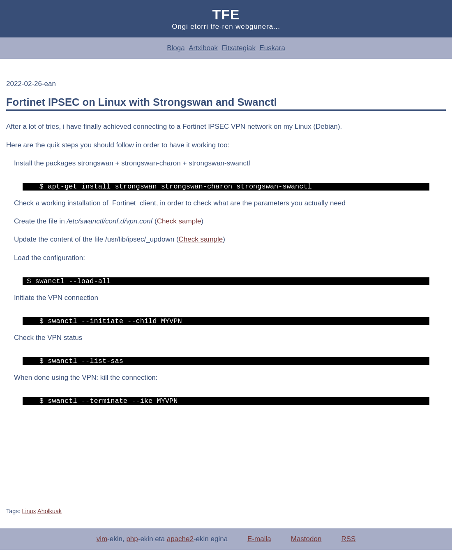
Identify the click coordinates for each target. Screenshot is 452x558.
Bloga (175, 48)
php (132, 547)
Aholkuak (49, 519)
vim (102, 547)
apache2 (180, 547)
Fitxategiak (239, 48)
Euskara (272, 48)
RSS (348, 547)
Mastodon (306, 547)
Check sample (179, 223)
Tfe (226, 14)
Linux (29, 519)
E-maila (259, 547)
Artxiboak (203, 48)
